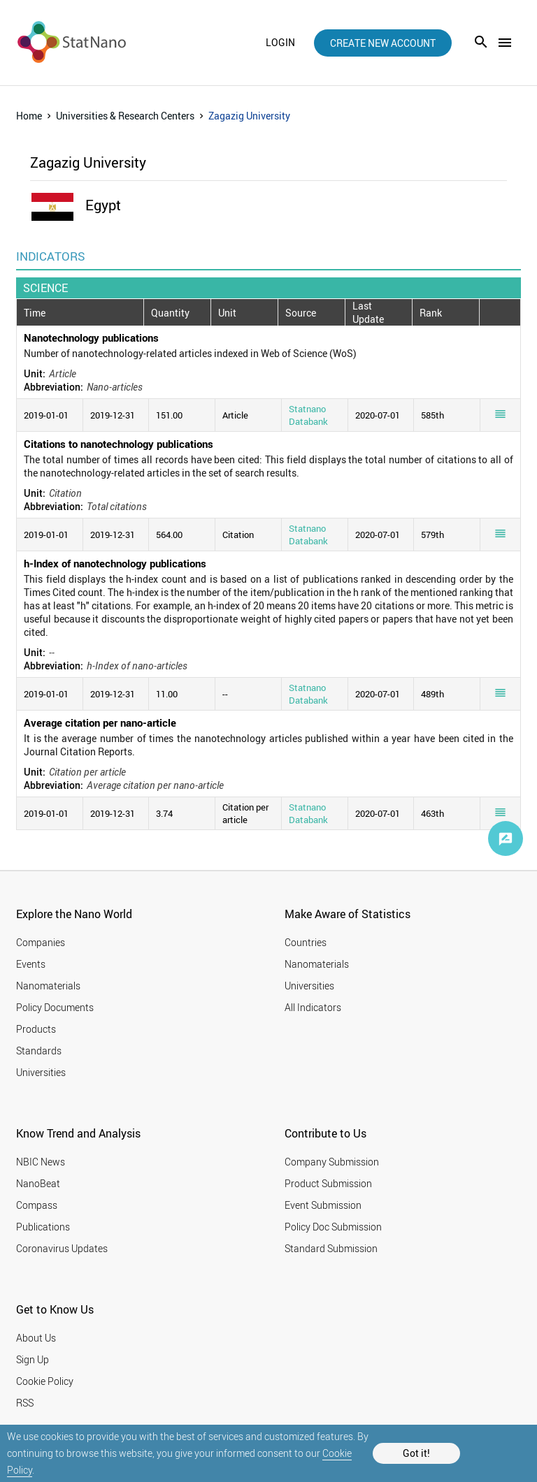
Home (29, 115)
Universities (41, 1072)
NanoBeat (38, 1183)
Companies (40, 942)
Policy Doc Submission (333, 1226)
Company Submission (332, 1161)
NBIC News (40, 1161)
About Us (36, 1337)
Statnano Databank (308, 415)
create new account (383, 43)
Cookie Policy (44, 1381)
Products (36, 1029)
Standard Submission (331, 1248)
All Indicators (313, 1007)
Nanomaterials (48, 985)
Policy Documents (55, 1007)
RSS (25, 1402)
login (280, 43)
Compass (36, 1205)
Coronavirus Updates (62, 1248)
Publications (43, 1226)
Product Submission (328, 1183)
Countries (306, 942)
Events (30, 964)
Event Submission (323, 1205)
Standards (39, 1050)
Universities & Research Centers (125, 115)
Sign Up (32, 1359)
